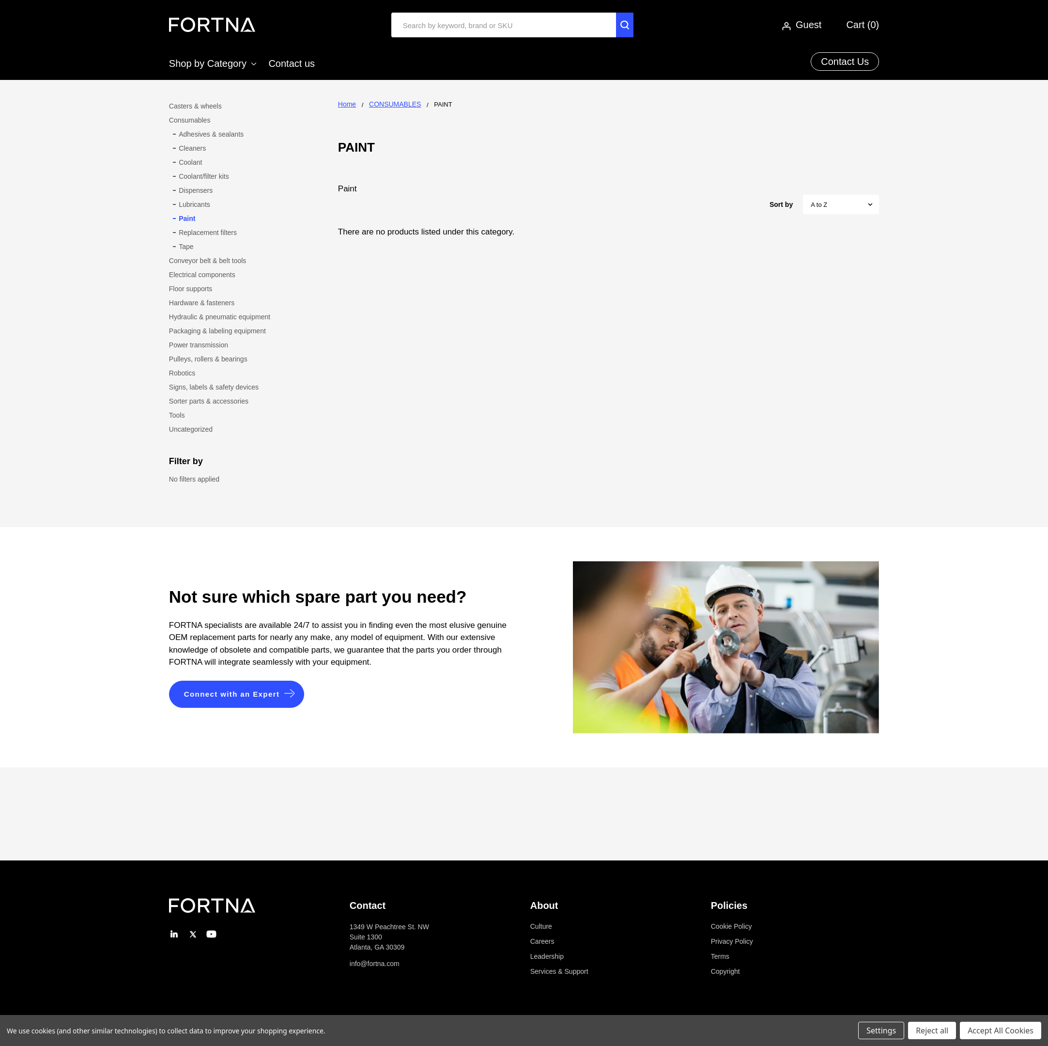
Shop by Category (212, 63)
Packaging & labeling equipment (217, 331)
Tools (177, 415)
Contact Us (845, 61)
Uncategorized (191, 429)
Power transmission (198, 345)
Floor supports (190, 289)
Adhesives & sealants (211, 134)
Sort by (781, 204)
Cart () (862, 24)
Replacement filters (208, 232)
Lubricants (194, 204)
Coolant (190, 162)
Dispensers (196, 190)
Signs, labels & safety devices (214, 387)
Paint (187, 218)
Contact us (291, 63)
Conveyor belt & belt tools (208, 261)
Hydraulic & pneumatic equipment (219, 317)
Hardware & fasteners (201, 303)
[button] (237, 694)
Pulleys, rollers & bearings (208, 359)
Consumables (190, 120)
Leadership (547, 956)
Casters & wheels (195, 106)
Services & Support (559, 971)
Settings (881, 1030)
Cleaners (192, 148)
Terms (720, 956)
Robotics (182, 373)
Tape (186, 246)
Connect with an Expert (232, 694)
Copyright (725, 971)
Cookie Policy (731, 926)
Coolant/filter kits (204, 176)
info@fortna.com (375, 964)
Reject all (932, 1030)
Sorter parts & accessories (208, 401)
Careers (542, 941)
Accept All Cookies (1000, 1030)
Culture (541, 926)
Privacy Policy (732, 941)
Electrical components (202, 275)
